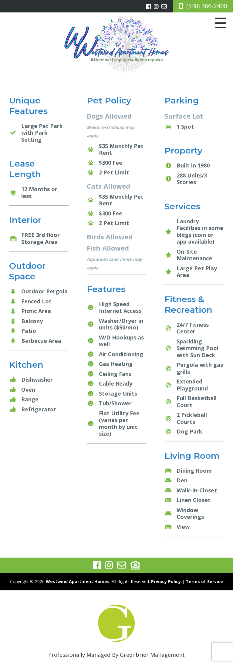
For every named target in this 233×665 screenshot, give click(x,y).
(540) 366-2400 (206, 6)
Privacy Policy (166, 581)
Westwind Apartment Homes (78, 581)
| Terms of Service (202, 581)
